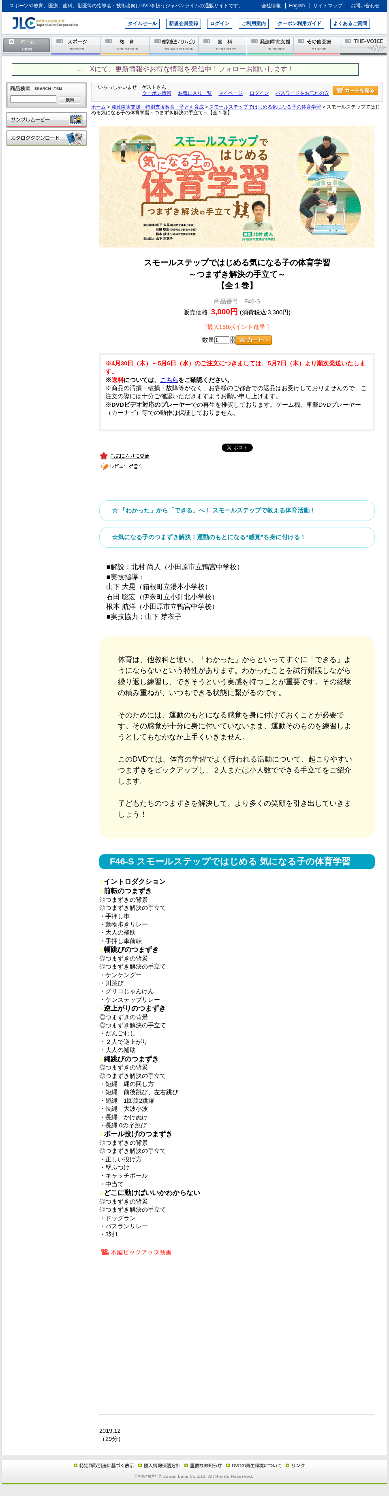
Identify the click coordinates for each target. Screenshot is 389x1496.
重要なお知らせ (201, 1465)
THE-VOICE (364, 45)
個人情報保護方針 (158, 1465)
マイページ (230, 93)
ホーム (26, 45)
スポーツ (75, 45)
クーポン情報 (156, 93)
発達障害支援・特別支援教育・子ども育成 (157, 107)
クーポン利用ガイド (299, 23)
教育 (125, 45)
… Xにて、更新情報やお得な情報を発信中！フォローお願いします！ (185, 69)
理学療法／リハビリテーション (174, 45)
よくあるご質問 (350, 23)
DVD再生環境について (254, 1465)
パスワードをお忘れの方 (302, 93)
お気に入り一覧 (195, 93)
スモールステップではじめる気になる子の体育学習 (265, 107)
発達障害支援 (271, 45)
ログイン (219, 23)
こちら (169, 380)
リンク (294, 1465)
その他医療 (317, 45)
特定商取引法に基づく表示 (103, 1465)
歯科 (223, 45)
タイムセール (142, 23)
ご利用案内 (254, 23)
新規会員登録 (183, 23)
